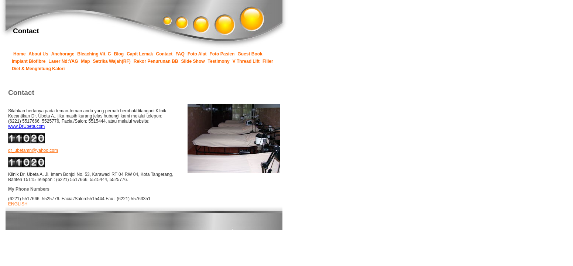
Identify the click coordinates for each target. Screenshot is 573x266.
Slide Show (193, 61)
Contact (164, 54)
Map (85, 61)
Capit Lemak (140, 54)
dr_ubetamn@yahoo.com (33, 150)
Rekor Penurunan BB (156, 61)
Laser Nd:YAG (63, 61)
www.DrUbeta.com (26, 126)
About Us (38, 54)
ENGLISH (18, 204)
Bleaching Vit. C (94, 54)
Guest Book (249, 54)
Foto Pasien (221, 54)
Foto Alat (197, 54)
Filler (268, 61)
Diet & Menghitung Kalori (38, 68)
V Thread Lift (246, 61)
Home (19, 54)
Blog (119, 54)
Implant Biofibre (28, 61)
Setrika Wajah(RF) (112, 61)
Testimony (219, 61)
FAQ (180, 54)
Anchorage (63, 54)
